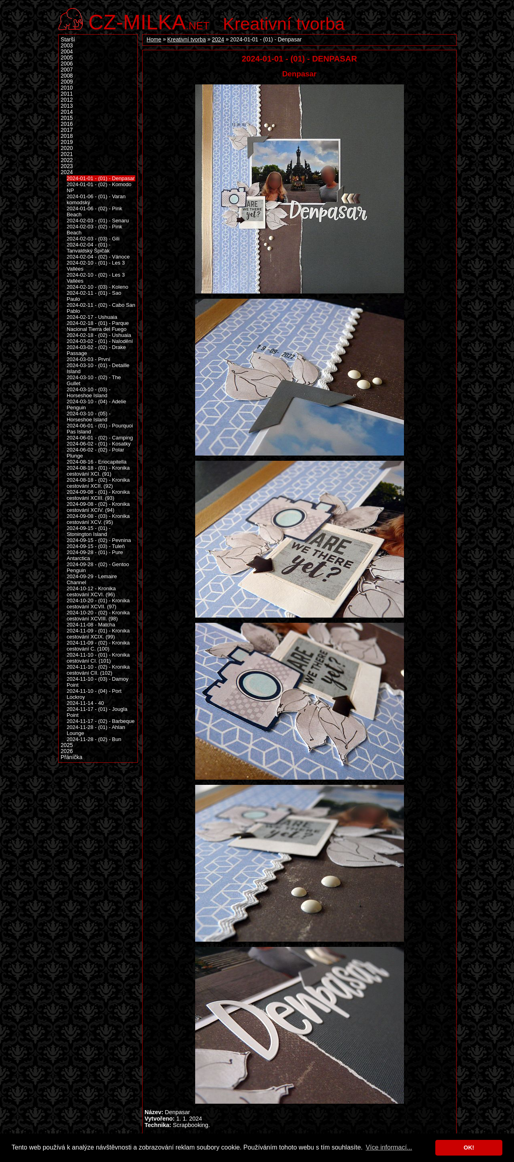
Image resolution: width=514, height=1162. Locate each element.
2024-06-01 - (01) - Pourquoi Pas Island (100, 429)
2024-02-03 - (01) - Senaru (98, 221)
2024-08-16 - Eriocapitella (96, 462)
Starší (68, 40)
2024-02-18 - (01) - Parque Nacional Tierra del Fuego (98, 326)
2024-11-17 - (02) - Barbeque (101, 721)
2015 (67, 118)
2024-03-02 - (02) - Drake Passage (96, 350)
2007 (67, 70)
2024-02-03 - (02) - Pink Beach (94, 230)
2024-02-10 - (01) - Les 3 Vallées (96, 266)
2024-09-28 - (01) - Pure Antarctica (95, 555)
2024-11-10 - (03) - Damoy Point (97, 682)
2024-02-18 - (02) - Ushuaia (99, 335)
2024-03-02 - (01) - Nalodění (100, 341)
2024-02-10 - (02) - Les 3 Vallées (96, 278)
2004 (67, 52)
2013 (67, 106)
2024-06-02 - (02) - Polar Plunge (95, 453)
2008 (67, 76)
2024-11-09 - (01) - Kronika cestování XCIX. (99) (98, 634)
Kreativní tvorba (284, 23)
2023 (67, 166)
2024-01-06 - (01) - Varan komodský (96, 199)
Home (154, 40)
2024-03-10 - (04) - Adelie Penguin (96, 404)
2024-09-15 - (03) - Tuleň (96, 546)
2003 (67, 46)
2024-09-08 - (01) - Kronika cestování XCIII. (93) (98, 495)
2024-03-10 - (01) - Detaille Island (98, 368)
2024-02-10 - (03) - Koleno (97, 287)
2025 (67, 745)
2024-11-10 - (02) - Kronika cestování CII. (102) (98, 670)
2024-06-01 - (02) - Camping (100, 438)
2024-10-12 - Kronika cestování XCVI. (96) (91, 591)
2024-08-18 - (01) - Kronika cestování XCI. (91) (98, 471)
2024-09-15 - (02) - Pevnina (99, 540)
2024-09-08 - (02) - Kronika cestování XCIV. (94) (98, 507)
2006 (67, 64)
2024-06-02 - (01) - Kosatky (99, 444)
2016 (67, 124)
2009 (67, 82)
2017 (67, 130)
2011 (67, 94)
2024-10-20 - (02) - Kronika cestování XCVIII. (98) (98, 616)
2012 (67, 100)
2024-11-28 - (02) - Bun (94, 739)
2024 (218, 40)
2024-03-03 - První (88, 359)
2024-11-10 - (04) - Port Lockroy (94, 694)
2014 (67, 112)
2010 (67, 88)
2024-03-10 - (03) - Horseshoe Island (88, 392)
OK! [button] (468, 1147)
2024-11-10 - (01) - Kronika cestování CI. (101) (98, 658)
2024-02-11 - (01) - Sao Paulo (94, 296)
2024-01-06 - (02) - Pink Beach (94, 211)
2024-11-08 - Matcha (91, 625)
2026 (67, 751)
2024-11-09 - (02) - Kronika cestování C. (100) (98, 646)
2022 (67, 160)
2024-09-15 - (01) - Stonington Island (88, 531)
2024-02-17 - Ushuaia (92, 317)
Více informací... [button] (389, 1147)
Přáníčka (71, 757)
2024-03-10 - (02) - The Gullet (94, 380)
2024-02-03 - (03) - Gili (93, 239)
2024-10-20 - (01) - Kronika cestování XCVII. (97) (98, 603)
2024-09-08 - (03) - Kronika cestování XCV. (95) (98, 519)
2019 (67, 142)
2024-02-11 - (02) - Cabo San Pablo (101, 308)
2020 (67, 148)
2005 (67, 58)
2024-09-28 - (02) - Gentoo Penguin (98, 567)
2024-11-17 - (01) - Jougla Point (97, 712)
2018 (67, 136)
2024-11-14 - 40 (85, 703)
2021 (67, 154)
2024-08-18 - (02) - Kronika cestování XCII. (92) (98, 483)
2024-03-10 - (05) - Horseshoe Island (88, 417)
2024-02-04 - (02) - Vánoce (98, 257)
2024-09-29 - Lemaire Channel (92, 579)
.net (149, 21)
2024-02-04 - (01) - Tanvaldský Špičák (88, 248)
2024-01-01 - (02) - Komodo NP (99, 187)
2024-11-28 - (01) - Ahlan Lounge (96, 730)
